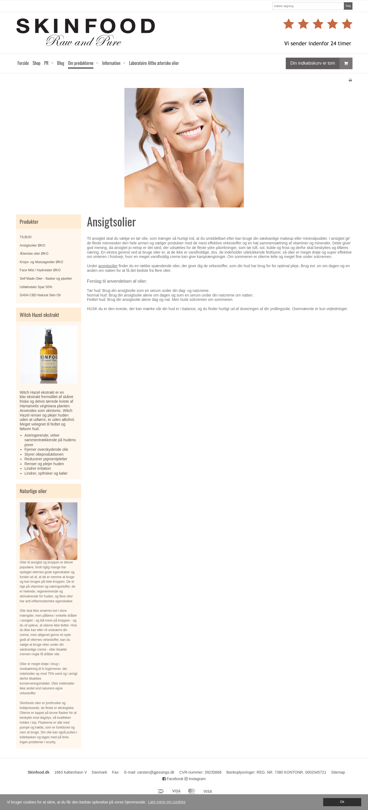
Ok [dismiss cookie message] (342, 802)
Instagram (195, 779)
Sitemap (338, 772)
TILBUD (26, 237)
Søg (348, 5)
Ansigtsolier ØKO (32, 245)
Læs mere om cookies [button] (166, 802)
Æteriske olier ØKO (34, 254)
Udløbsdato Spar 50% (36, 287)
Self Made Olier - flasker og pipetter (46, 278)
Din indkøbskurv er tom (321, 63)
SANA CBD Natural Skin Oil (40, 295)
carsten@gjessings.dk (155, 772)
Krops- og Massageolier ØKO (41, 262)
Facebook (172, 779)
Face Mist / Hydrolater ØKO (40, 270)
